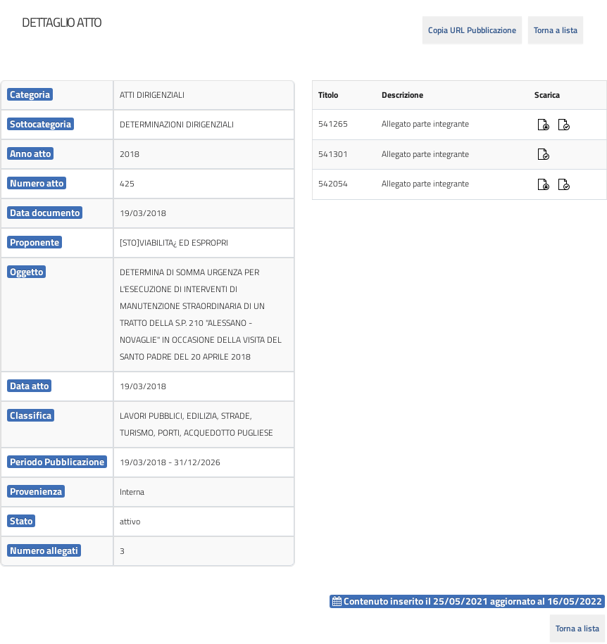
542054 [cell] (333, 183)
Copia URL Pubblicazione (472, 30)
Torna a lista (555, 30)
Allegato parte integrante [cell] (425, 123)
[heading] (61, 22)
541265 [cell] (333, 123)
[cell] (57, 95)
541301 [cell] (333, 153)
